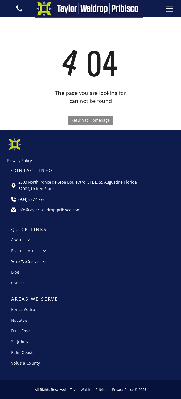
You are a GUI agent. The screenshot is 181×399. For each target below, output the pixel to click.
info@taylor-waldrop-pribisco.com (49, 209)
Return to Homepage (90, 120)
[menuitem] (90, 240)
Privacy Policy (19, 160)
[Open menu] (169, 8)
